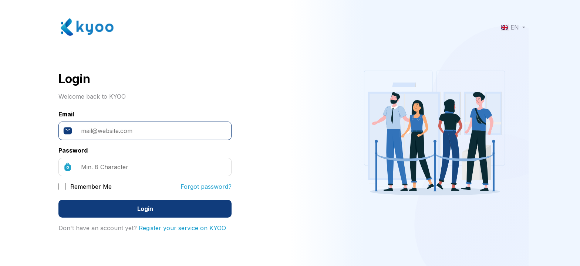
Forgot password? (206, 186)
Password (73, 150)
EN (511, 27)
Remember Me (91, 186)
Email (66, 114)
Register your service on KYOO (182, 228)
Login (145, 208)
